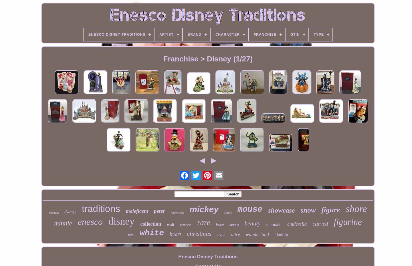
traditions (101, 208)
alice (235, 234)
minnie (63, 223)
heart (175, 234)
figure (330, 210)
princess (185, 225)
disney (121, 221)
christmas (199, 233)
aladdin (281, 234)
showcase (281, 210)
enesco (90, 222)
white (152, 233)
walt (170, 225)
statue (228, 212)
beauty (253, 223)
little (131, 235)
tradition (54, 212)
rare (203, 222)
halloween (177, 212)
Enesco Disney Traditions (208, 256)
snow (308, 210)
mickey (204, 209)
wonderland (257, 234)
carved (320, 224)
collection (150, 224)
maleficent (137, 211)
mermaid (274, 224)
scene (221, 235)
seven (234, 225)
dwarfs (70, 211)
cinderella (297, 224)
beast (219, 225)
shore (356, 208)
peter (159, 211)
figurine (348, 222)
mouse (249, 209)
